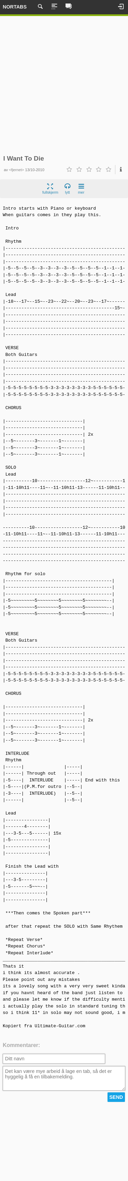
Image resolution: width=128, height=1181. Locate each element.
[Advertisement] (64, 85)
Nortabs (15, 7)
